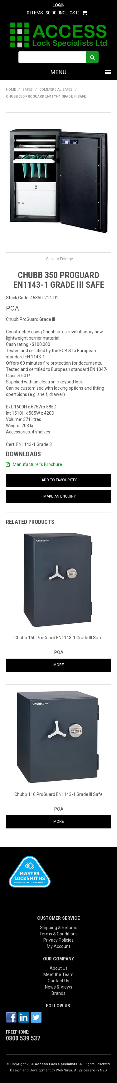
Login (59, 5)
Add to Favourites (59, 480)
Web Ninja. (64, 1070)
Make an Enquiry (59, 496)
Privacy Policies (58, 940)
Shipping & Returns (58, 927)
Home (11, 90)
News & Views (58, 986)
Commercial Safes (56, 90)
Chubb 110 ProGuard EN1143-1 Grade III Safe (58, 794)
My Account (58, 946)
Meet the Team (58, 974)
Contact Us (58, 980)
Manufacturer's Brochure (37, 464)
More (58, 665)
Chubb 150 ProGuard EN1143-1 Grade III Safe (58, 637)
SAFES (27, 90)
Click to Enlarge (59, 259)
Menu (58, 72)
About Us (59, 968)
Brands (58, 993)
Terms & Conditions (58, 933)
